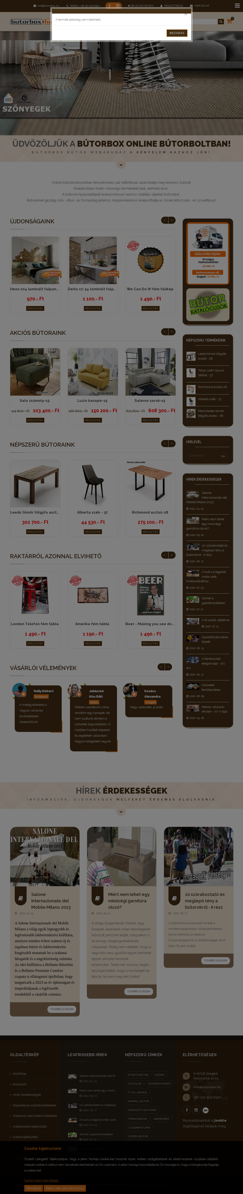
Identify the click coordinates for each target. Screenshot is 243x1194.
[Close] (185, 13)
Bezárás (177, 33)
